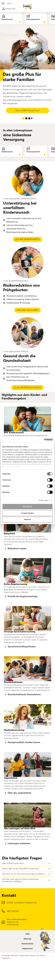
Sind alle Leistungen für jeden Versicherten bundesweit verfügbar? (20, 880)
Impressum (27, 949)
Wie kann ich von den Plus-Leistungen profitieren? (23, 874)
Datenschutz (27, 944)
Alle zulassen (27, 506)
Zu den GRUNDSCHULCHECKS (27, 387)
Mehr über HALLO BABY (27, 310)
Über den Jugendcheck (17, 793)
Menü (7, 3)
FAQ (27, 934)
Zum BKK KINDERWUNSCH (27, 239)
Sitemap (27, 939)
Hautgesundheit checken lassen (22, 742)
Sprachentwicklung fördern (20, 647)
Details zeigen (44, 500)
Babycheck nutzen (15, 549)
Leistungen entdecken (17, 844)
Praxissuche (8, 8)
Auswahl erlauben (27, 513)
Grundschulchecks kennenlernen (22, 695)
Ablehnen (27, 519)
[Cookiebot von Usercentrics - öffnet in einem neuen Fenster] (44, 440)
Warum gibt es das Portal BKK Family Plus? (20, 869)
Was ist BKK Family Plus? (27, 110)
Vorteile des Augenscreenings (21, 597)
